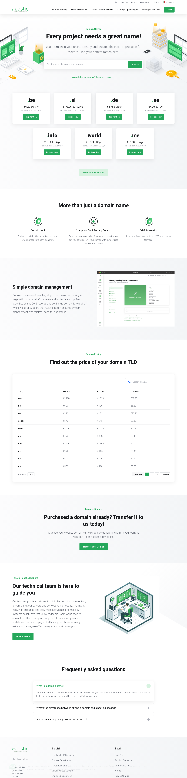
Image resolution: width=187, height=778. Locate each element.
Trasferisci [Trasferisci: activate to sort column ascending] (137, 391)
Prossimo (165, 474)
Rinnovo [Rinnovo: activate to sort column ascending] (102, 391)
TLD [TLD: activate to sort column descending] (20, 391)
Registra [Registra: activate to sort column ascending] (68, 391)
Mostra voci (26, 474)
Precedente (138, 474)
